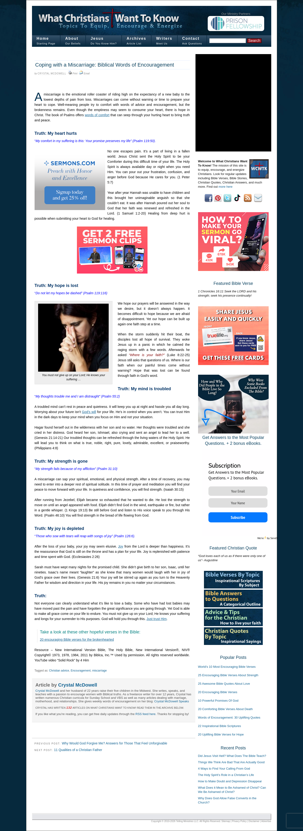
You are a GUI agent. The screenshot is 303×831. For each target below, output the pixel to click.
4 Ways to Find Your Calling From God (224, 768)
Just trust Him (157, 619)
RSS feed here (145, 714)
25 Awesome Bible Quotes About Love (224, 683)
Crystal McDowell (52, 73)
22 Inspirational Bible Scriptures (219, 726)
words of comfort (97, 115)
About (71, 38)
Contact (191, 38)
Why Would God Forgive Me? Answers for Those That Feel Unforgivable (114, 743)
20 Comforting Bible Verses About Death (225, 709)
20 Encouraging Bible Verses (217, 692)
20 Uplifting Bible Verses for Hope (221, 734)
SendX (274, 538)
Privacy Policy (239, 821)
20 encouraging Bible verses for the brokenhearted (77, 639)
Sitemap (225, 821)
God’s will (89, 412)
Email (87, 73)
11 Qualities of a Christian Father (78, 750)
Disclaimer (254, 821)
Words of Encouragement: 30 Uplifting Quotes (229, 717)
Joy (120, 546)
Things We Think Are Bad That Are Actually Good (231, 762)
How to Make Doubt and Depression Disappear (230, 781)
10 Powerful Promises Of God (218, 700)
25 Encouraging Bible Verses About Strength (228, 675)
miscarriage (99, 670)
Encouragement (81, 670)
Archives (136, 38)
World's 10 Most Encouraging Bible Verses (227, 666)
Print (74, 73)
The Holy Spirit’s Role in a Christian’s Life (226, 775)
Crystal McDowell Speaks (171, 701)
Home (43, 38)
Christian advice (59, 670)
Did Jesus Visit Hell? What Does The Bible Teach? (232, 756)
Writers (164, 38)
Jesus (97, 38)
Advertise (266, 821)
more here (225, 186)
